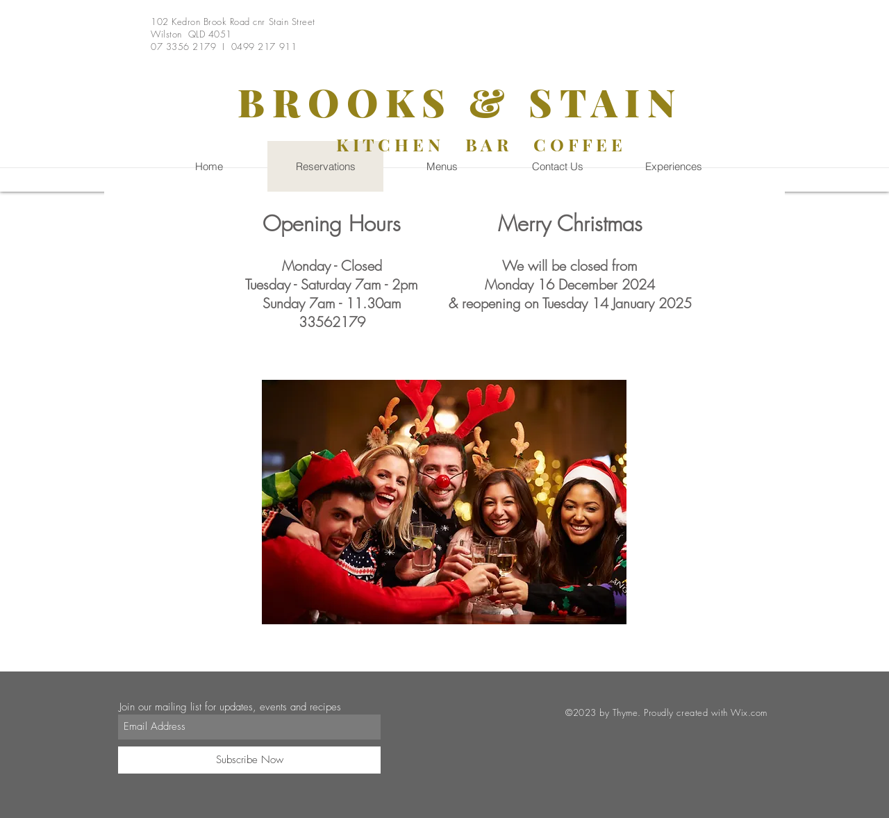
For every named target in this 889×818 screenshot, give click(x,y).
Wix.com (749, 712)
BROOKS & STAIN (460, 101)
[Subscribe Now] (249, 760)
